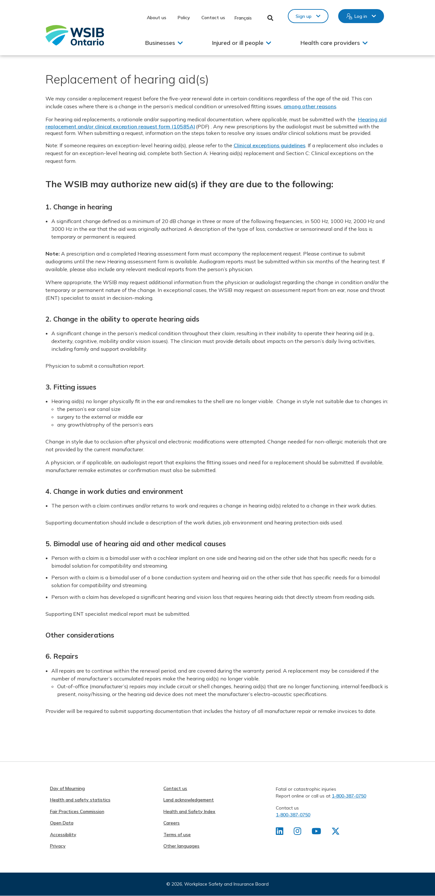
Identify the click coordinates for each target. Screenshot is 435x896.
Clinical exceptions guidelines (269, 145)
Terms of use (177, 834)
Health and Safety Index (189, 811)
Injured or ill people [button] (237, 42)
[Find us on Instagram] (297, 832)
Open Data (61, 823)
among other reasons (310, 106)
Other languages (181, 846)
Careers (171, 823)
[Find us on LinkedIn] (279, 832)
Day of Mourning (67, 788)
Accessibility (63, 834)
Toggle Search (270, 17)
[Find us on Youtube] (316, 832)
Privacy (58, 846)
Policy (184, 17)
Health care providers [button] (330, 42)
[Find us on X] (335, 832)
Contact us (213, 17)
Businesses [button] (160, 42)
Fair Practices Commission (77, 811)
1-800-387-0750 (349, 796)
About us (156, 17)
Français (243, 18)
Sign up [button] (304, 16)
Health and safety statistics (80, 800)
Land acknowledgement (188, 800)
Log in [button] (360, 16)
